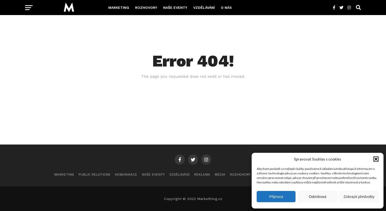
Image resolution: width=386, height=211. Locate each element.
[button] (375, 159)
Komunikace (126, 174)
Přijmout (276, 196)
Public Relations (94, 174)
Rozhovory (146, 8)
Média (220, 174)
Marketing (118, 8)
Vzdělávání (204, 8)
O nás (226, 8)
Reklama (202, 174)
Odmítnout (317, 196)
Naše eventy (175, 8)
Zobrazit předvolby (359, 196)
